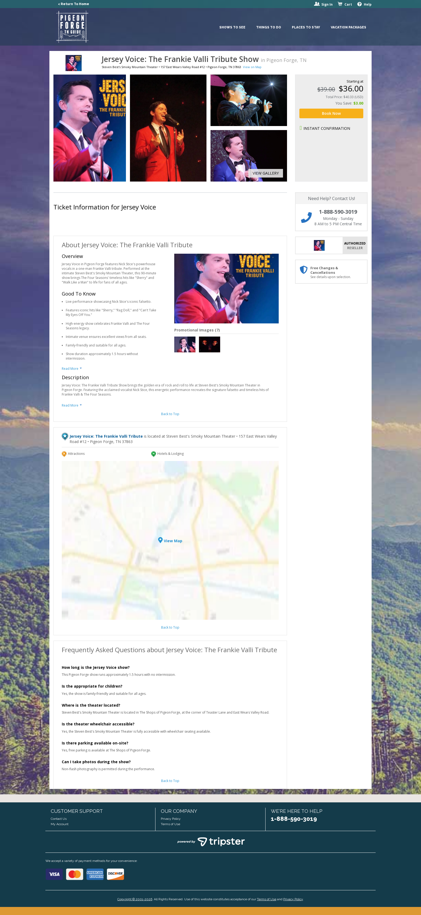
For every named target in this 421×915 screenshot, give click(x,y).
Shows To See (232, 27)
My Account (59, 824)
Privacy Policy (171, 819)
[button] (263, 173)
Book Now (331, 113)
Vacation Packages (348, 27)
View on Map (252, 67)
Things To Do (268, 27)
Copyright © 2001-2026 (134, 899)
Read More (70, 368)
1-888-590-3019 (294, 818)
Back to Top (170, 414)
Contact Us (59, 819)
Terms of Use (170, 824)
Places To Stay (306, 27)
